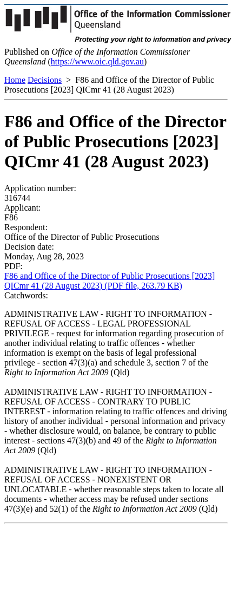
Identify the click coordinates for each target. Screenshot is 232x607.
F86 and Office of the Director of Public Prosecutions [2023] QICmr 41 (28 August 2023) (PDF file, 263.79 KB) (109, 280)
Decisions (45, 79)
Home (14, 79)
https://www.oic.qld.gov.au (97, 61)
